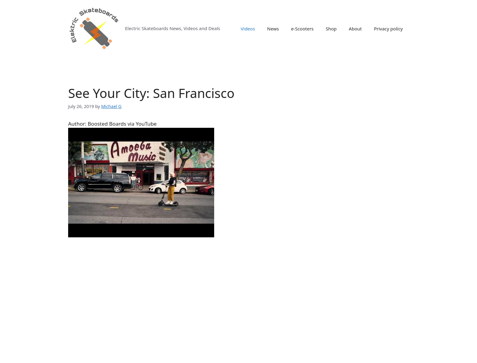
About (355, 29)
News (273, 29)
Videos (248, 29)
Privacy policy (388, 29)
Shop (331, 29)
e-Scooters (302, 29)
